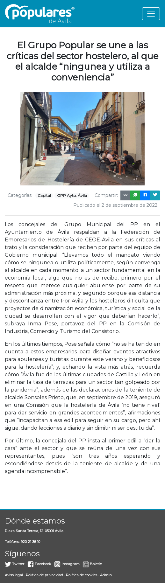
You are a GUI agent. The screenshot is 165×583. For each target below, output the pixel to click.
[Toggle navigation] (151, 13)
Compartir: (106, 195)
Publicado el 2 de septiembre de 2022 (115, 205)
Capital (44, 195)
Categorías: (20, 195)
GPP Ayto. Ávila (72, 195)
